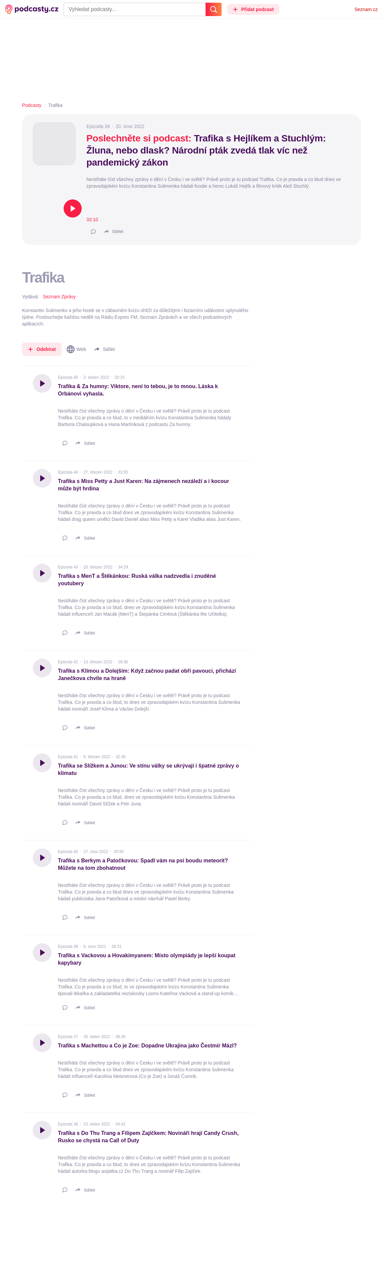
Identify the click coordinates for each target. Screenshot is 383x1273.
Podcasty (32, 105)
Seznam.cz (366, 9)
